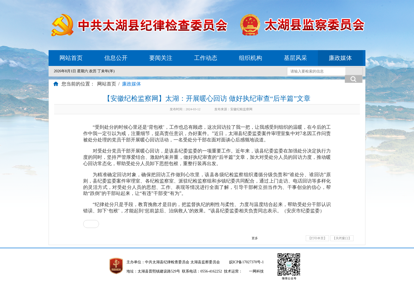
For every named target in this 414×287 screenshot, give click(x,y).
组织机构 (250, 58)
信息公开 (116, 58)
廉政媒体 (340, 58)
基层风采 (295, 58)
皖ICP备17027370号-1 (246, 262)
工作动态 (205, 58)
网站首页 (71, 58)
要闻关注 (160, 58)
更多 (255, 238)
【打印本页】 (317, 238)
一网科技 (256, 271)
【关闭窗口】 (341, 238)
